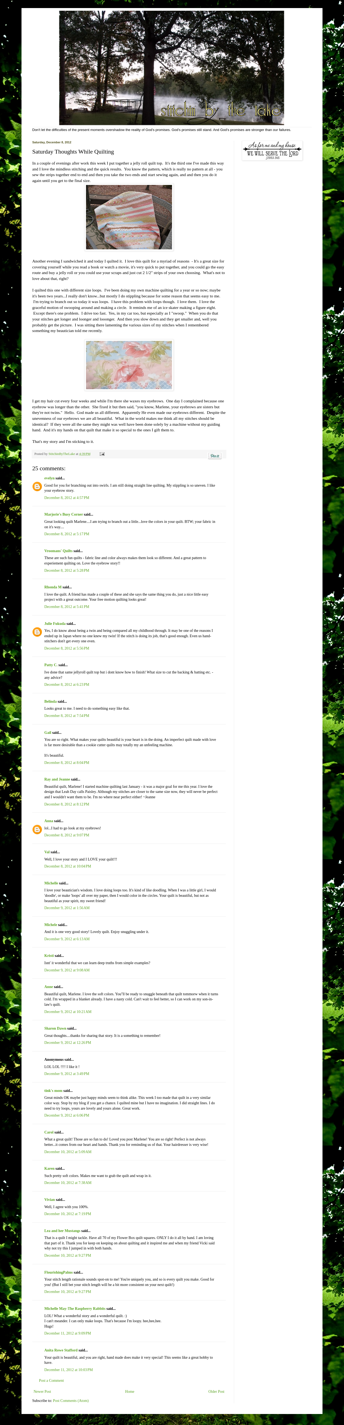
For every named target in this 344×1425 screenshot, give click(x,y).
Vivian (49, 1200)
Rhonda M (53, 587)
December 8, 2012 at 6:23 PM (66, 685)
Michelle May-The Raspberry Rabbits (74, 1309)
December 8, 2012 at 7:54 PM (66, 716)
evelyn (49, 478)
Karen (49, 1169)
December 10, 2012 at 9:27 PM (67, 1255)
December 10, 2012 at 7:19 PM (67, 1214)
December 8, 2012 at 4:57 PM (66, 498)
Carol (48, 1132)
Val (47, 852)
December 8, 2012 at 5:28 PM (66, 570)
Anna (48, 821)
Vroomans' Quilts (58, 551)
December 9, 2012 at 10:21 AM (68, 1012)
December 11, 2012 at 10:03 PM (68, 1370)
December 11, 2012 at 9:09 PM (67, 1333)
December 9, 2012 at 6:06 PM (66, 1115)
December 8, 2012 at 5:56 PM (66, 648)
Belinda (50, 701)
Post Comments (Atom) (71, 1401)
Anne (48, 987)
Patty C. (51, 665)
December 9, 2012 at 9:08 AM (67, 970)
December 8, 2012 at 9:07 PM (66, 835)
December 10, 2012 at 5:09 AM (68, 1152)
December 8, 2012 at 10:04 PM (67, 866)
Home (129, 1392)
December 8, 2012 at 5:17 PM (66, 534)
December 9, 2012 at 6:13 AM (67, 939)
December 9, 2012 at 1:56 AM (67, 908)
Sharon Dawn (55, 1028)
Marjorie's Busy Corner (63, 514)
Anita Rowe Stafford (61, 1350)
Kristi (49, 956)
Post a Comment (51, 1381)
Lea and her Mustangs (62, 1231)
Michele (50, 925)
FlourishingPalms (58, 1272)
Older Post (217, 1392)
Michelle (51, 883)
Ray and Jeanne (57, 779)
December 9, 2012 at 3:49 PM (66, 1074)
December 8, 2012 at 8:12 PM (66, 804)
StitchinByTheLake (62, 454)
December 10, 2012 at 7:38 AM (68, 1183)
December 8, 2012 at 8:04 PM (66, 763)
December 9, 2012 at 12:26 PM (67, 1043)
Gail (47, 733)
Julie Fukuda (55, 624)
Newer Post (42, 1392)
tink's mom (53, 1091)
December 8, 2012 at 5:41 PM (66, 607)
